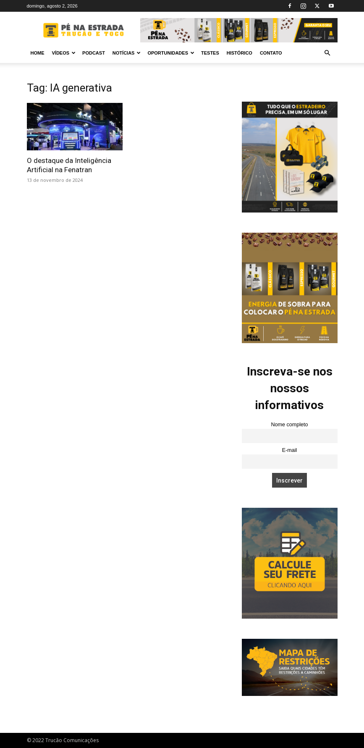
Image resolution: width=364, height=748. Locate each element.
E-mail (289, 450)
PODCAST (93, 52)
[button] (327, 53)
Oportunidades (170, 52)
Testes (210, 52)
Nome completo (289, 425)
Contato (271, 52)
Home (38, 52)
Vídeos (64, 52)
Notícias (127, 52)
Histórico (239, 52)
